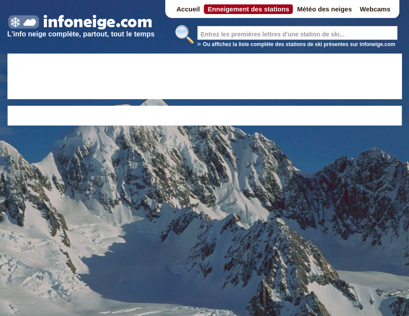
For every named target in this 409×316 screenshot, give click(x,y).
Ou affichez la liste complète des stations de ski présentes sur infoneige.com (299, 44)
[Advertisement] (204, 77)
